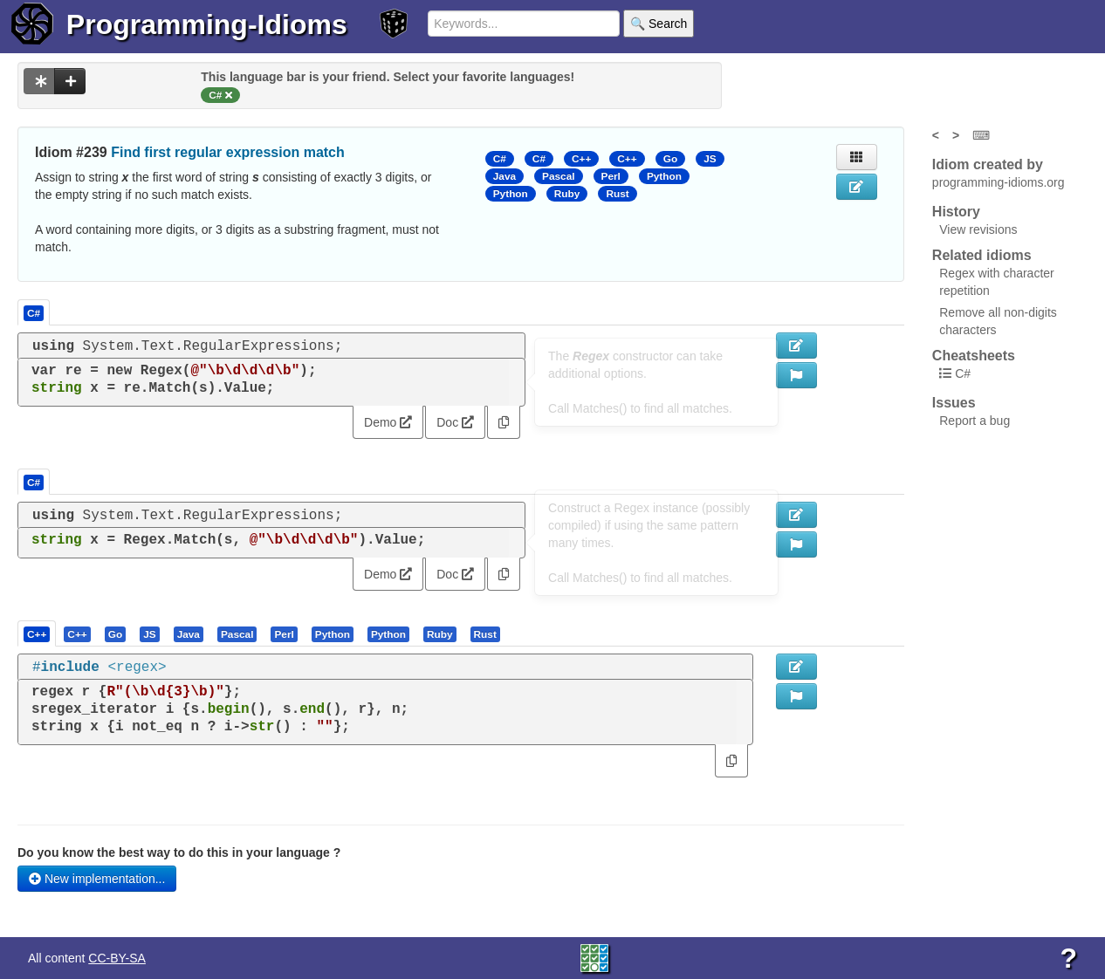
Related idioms (982, 255)
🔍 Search (658, 24)
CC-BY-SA (117, 958)
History (956, 211)
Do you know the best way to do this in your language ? (178, 852)
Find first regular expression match (228, 152)
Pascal (558, 176)
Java (504, 176)
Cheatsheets (973, 355)
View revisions (978, 229)
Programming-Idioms (206, 24)
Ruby (567, 194)
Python (664, 176)
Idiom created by (987, 164)
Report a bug (974, 421)
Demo (388, 422)
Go (670, 159)
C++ (581, 159)
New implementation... (97, 879)
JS (709, 159)
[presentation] (36, 633)
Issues (954, 402)
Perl (611, 176)
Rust (617, 194)
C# (499, 159)
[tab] (37, 633)
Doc (455, 422)
